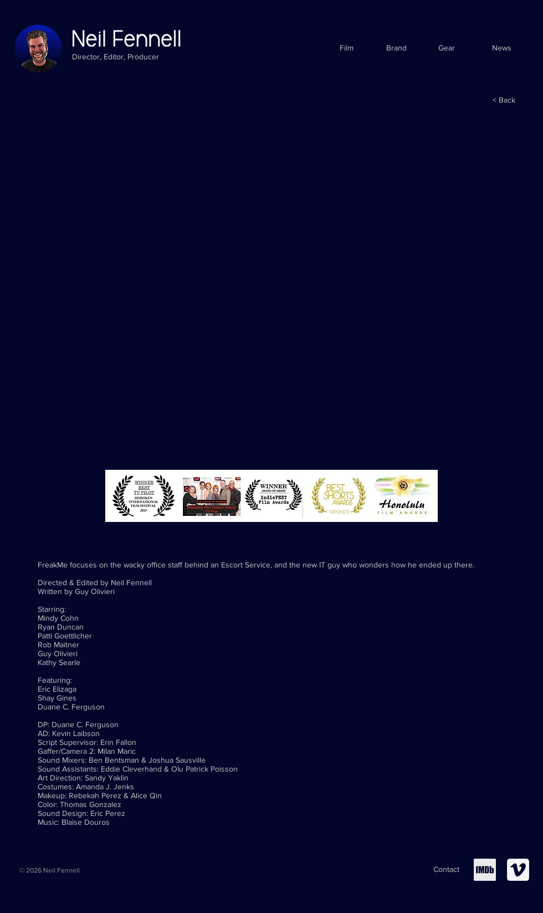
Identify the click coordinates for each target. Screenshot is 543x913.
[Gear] (446, 48)
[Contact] (446, 870)
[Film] (346, 48)
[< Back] (504, 100)
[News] (502, 48)
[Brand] (396, 48)
